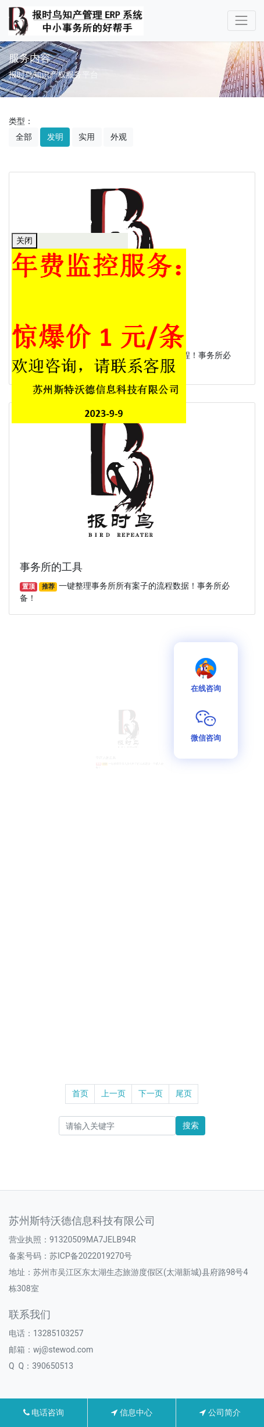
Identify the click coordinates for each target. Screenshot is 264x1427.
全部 (24, 136)
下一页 (150, 1093)
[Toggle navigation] (241, 20)
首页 (80, 1093)
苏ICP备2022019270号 (90, 1255)
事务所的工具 (51, 567)
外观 (118, 136)
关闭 (24, 240)
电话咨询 (43, 1412)
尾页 (184, 1093)
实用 (87, 136)
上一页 (113, 1093)
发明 (55, 136)
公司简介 (219, 1412)
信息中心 (131, 1412)
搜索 (191, 1125)
